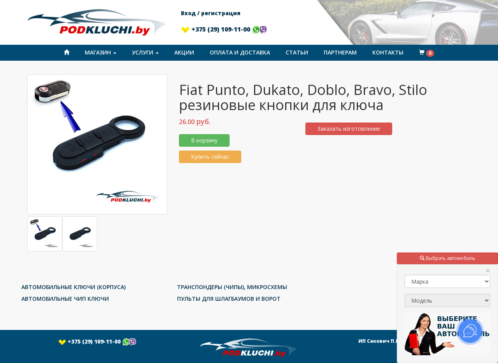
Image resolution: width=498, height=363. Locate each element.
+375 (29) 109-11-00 (224, 29)
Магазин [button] (100, 52)
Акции (184, 52)
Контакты (387, 52)
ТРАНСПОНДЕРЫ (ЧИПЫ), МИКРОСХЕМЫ (232, 287)
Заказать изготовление (348, 128)
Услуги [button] (145, 52)
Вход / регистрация (210, 13)
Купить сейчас (210, 156)
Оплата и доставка (240, 52)
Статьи (297, 52)
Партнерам (340, 52)
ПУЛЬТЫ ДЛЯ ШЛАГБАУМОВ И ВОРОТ (229, 298)
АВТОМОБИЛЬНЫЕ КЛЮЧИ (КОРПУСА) (73, 287)
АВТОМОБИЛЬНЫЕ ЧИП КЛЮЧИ (65, 298)
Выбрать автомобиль (447, 258)
